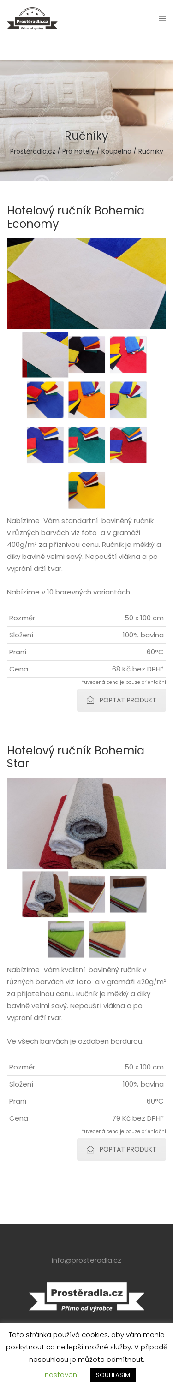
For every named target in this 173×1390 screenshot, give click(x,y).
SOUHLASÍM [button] (113, 1375)
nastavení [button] (62, 1374)
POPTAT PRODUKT (121, 700)
